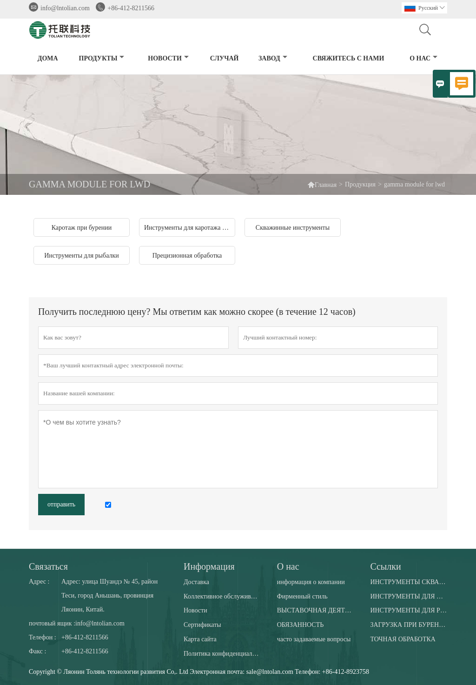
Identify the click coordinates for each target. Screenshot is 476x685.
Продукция (360, 184)
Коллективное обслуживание (222, 596)
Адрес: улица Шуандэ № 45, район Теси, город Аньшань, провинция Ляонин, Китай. (109, 595)
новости (168, 58)
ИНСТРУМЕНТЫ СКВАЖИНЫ (408, 582)
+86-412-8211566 (130, 8)
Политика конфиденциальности (222, 653)
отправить (61, 504)
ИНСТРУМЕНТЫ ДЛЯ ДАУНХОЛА (408, 596)
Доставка (196, 582)
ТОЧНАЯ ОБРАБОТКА (403, 639)
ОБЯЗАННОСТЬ (300, 624)
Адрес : (39, 581)
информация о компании (311, 582)
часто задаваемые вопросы (314, 639)
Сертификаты (202, 624)
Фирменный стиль (302, 596)
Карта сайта (200, 639)
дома (48, 58)
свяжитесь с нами (348, 58)
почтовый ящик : (52, 623)
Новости (195, 610)
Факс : (37, 651)
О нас (423, 58)
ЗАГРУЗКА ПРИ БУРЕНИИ (408, 624)
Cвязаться (48, 566)
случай (224, 58)
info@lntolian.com (65, 8)
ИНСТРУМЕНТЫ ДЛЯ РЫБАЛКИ (408, 610)
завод (272, 58)
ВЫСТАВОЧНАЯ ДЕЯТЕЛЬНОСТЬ (315, 610)
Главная (326, 184)
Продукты (102, 58)
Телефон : (42, 637)
